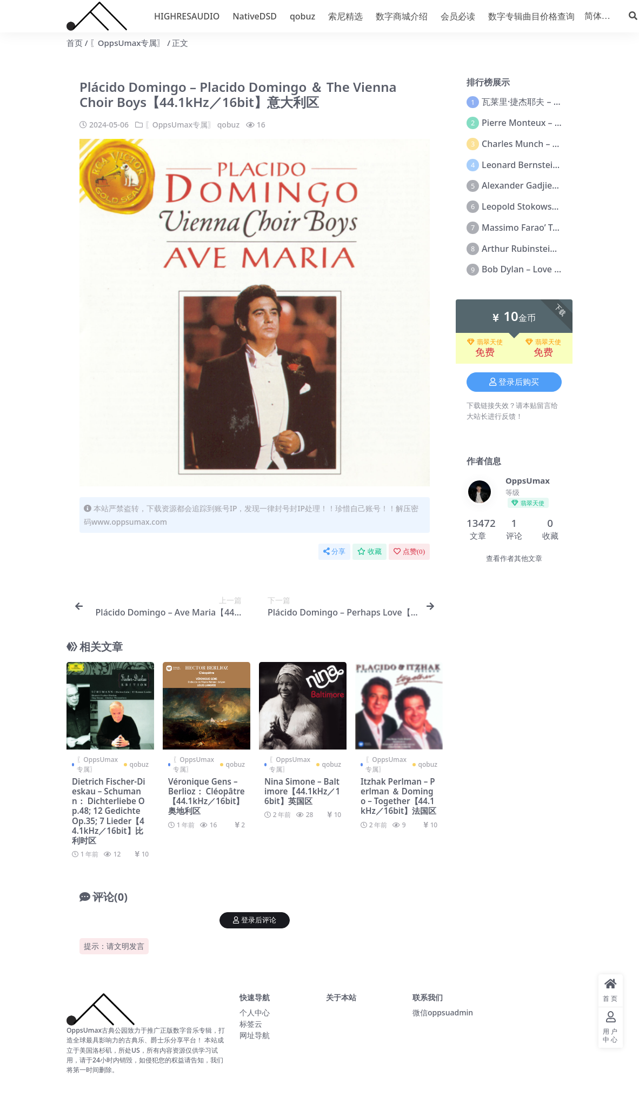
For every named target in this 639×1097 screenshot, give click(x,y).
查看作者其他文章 (514, 558)
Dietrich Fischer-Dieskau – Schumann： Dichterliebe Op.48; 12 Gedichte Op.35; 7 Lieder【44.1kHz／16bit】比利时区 (108, 811)
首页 (74, 42)
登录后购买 (514, 382)
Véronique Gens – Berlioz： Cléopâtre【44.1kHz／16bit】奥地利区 (206, 796)
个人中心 (254, 1012)
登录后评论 (254, 920)
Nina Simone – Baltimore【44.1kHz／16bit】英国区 (302, 791)
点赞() (409, 551)
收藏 (369, 551)
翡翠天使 (485, 342)
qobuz (228, 124)
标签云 (250, 1024)
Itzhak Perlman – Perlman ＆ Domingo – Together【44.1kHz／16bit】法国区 (398, 796)
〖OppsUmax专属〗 (127, 42)
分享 (334, 551)
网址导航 (254, 1035)
